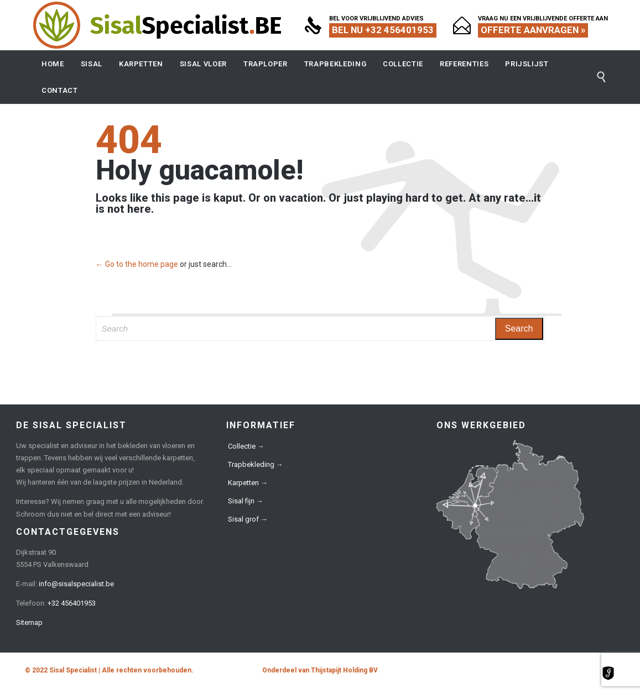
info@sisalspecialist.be (76, 584)
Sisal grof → (248, 519)
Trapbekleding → (255, 464)
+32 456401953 (72, 603)
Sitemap (29, 622)
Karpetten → (248, 483)
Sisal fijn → (245, 501)
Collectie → (246, 446)
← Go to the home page (137, 264)
